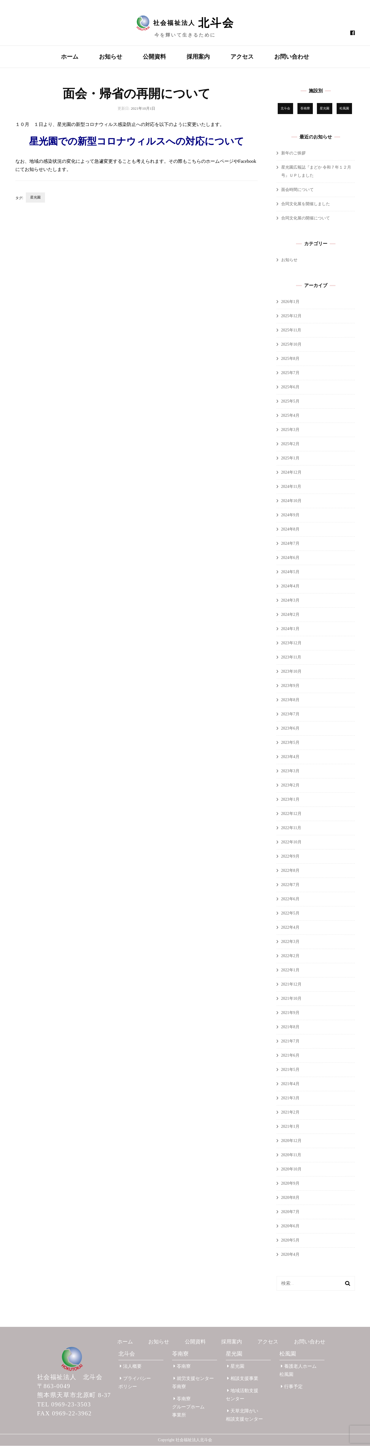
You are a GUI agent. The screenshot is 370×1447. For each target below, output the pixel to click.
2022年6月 (290, 900)
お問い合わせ (291, 56)
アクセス (242, 56)
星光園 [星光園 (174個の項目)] (324, 109)
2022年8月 (290, 871)
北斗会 (126, 1355)
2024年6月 (290, 559)
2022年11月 (291, 829)
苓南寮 (180, 1355)
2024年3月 (290, 601)
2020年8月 (290, 1199)
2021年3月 (290, 1099)
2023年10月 (291, 672)
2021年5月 (290, 1071)
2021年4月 (290, 1085)
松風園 (287, 1355)
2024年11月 (291, 488)
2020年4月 (290, 1255)
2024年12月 (291, 473)
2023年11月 (291, 658)
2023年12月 (291, 644)
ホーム (69, 56)
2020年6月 (290, 1227)
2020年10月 (291, 1170)
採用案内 (198, 56)
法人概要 (131, 1367)
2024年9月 (290, 516)
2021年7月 (290, 1042)
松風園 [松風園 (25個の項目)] (344, 109)
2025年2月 (290, 445)
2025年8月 (290, 360)
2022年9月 (290, 857)
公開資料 (154, 56)
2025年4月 (290, 416)
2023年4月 (290, 758)
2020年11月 (291, 1156)
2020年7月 (290, 1213)
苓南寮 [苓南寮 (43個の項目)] (305, 109)
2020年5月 (290, 1241)
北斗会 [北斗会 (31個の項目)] (285, 109)
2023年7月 (290, 715)
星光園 (35, 198)
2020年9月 (290, 1184)
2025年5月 (290, 402)
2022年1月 (290, 971)
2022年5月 (290, 914)
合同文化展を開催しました (305, 205)
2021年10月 (291, 999)
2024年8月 (290, 530)
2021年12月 (291, 985)
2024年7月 (290, 544)
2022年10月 (291, 843)
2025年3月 (290, 431)
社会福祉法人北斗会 (194, 1441)
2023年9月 (290, 687)
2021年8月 (290, 1028)
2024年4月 (290, 587)
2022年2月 (290, 957)
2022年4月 (290, 928)
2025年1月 (290, 459)
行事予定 (292, 1387)
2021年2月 (290, 1113)
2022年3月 (290, 943)
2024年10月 (291, 502)
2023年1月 (290, 800)
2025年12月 (291, 317)
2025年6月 (290, 388)
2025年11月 (291, 331)
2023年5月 (290, 743)
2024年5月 (290, 573)
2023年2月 (290, 786)
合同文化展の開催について (305, 219)
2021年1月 (290, 1127)
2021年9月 (290, 1014)
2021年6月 (290, 1056)
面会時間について (297, 191)
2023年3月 (290, 772)
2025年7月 (290, 374)
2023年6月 (290, 729)
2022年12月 (291, 815)
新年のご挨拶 (293, 154)
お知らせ (110, 56)
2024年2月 (290, 616)
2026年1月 (290, 303)
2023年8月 (290, 701)
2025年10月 (291, 345)
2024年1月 (290, 630)
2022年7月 (290, 886)
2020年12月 (291, 1142)
